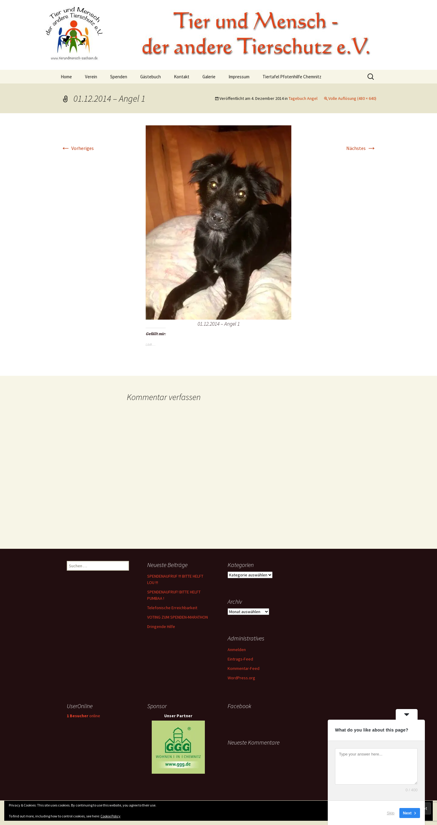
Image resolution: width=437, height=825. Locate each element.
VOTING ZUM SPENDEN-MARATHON (177, 617)
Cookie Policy (110, 816)
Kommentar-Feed (243, 668)
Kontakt (181, 77)
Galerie (208, 77)
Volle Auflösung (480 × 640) (352, 98)
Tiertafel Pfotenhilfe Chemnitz (292, 77)
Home (66, 77)
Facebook (239, 706)
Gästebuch (150, 77)
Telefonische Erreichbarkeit (172, 607)
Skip (391, 812)
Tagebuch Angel (303, 98)
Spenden (118, 77)
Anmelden (237, 649)
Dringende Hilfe (161, 626)
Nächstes (361, 148)
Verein (91, 77)
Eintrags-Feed (240, 659)
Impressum (239, 77)
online (83, 715)
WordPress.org (241, 678)
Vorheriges (77, 148)
